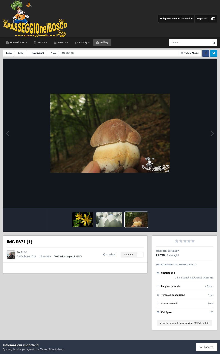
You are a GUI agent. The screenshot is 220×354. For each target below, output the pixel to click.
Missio (41, 42)
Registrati (201, 18)
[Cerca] (181, 42)
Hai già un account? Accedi (176, 19)
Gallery (104, 42)
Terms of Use (47, 349)
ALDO (24, 252)
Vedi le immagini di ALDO (68, 256)
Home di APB (17, 42)
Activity (83, 42)
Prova (160, 255)
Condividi (109, 254)
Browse (62, 42)
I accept (206, 347)
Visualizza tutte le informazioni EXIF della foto (185, 323)
